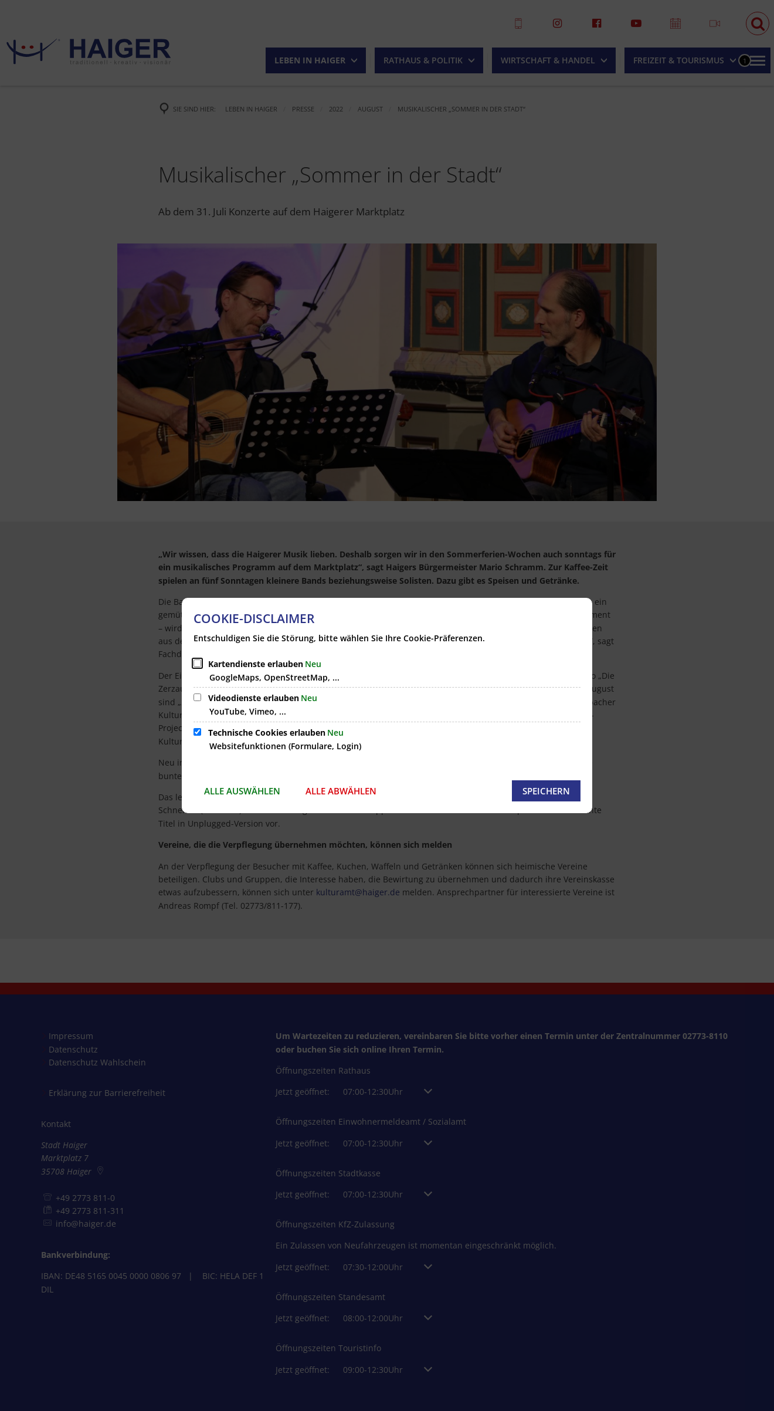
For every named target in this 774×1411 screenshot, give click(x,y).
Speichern (546, 791)
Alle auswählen (242, 791)
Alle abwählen (340, 791)
